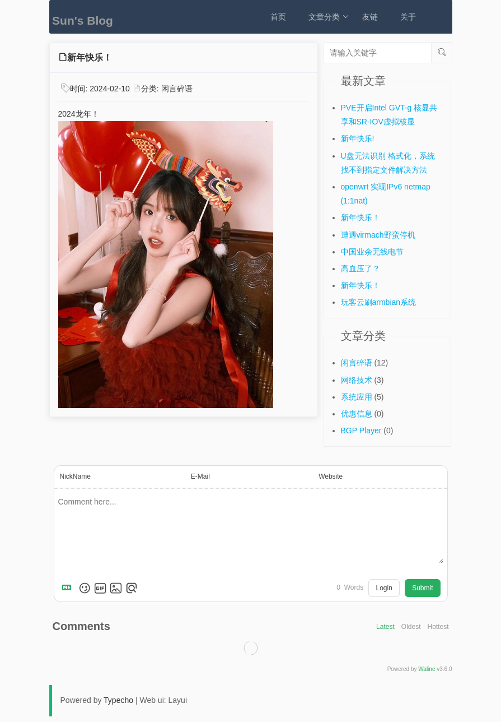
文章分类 (328, 17)
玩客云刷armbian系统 (378, 302)
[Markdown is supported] (69, 588)
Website (331, 476)
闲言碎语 (177, 88)
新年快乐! (357, 138)
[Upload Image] (116, 588)
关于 (408, 16)
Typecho (118, 700)
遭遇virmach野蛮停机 (378, 234)
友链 (370, 16)
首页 (278, 16)
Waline (426, 669)
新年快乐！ (360, 217)
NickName (75, 476)
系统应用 (356, 396)
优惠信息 (356, 413)
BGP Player (361, 430)
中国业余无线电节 (372, 251)
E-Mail (200, 476)
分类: (151, 88)
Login (384, 588)
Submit (422, 588)
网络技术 (356, 380)
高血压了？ (360, 268)
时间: (100, 88)
